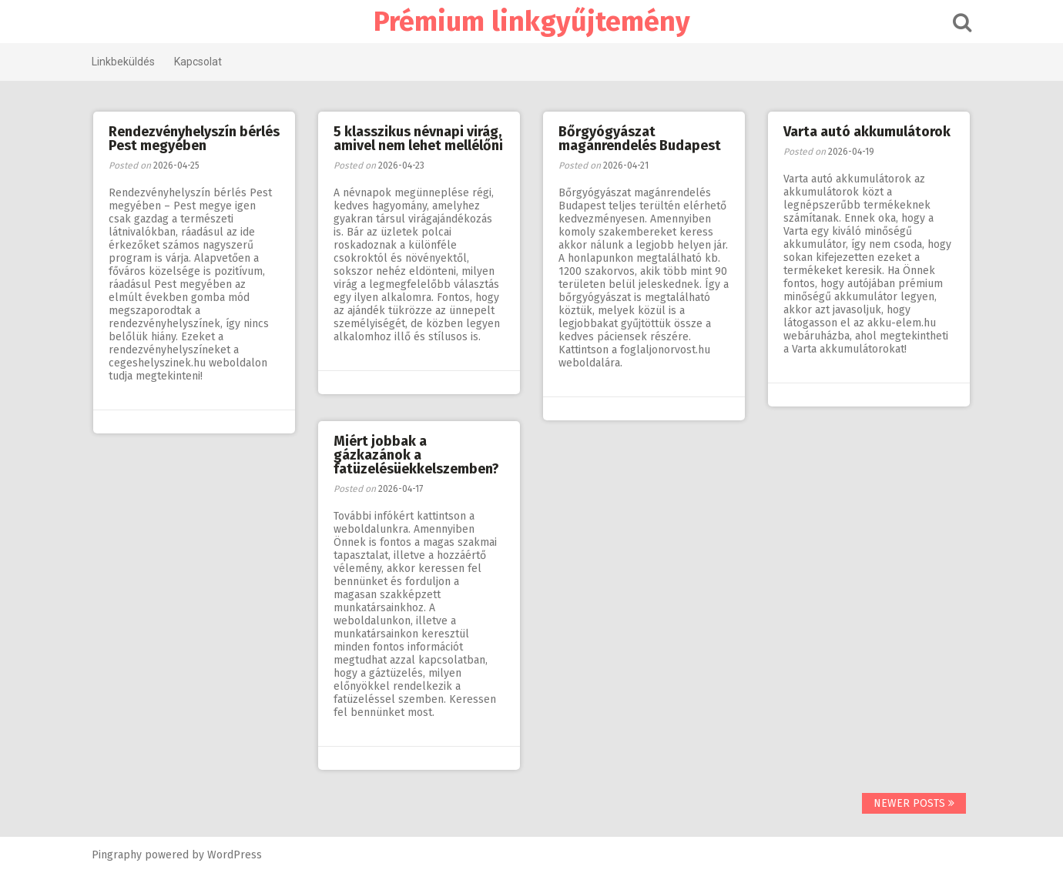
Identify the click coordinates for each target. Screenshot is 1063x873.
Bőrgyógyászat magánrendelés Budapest (639, 138)
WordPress (234, 854)
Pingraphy (117, 854)
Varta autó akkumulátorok (867, 131)
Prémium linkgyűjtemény (532, 21)
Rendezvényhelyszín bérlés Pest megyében (194, 138)
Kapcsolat (198, 61)
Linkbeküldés (123, 61)
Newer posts (914, 803)
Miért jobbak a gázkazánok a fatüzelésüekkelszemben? (416, 455)
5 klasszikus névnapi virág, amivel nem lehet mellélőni (418, 138)
